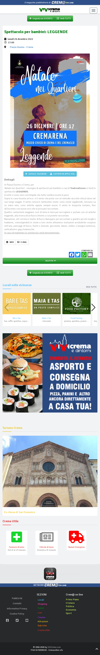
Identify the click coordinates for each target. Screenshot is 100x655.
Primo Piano (72, 599)
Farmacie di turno (16, 547)
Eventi (41, 608)
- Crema (21, 47)
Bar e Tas (17, 318)
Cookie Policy (17, 613)
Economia (71, 609)
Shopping (42, 603)
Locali (41, 599)
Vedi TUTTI (64, 18)
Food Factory (76, 318)
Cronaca (70, 602)
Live (40, 612)
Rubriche (42, 625)
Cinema (41, 617)
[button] (93, 307)
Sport (69, 613)
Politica (70, 606)
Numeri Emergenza (76, 547)
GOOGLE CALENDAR (35, 174)
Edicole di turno (47, 547)
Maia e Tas (46, 318)
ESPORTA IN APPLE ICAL (62, 174)
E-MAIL (22, 242)
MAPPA (50, 260)
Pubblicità (17, 598)
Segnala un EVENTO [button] (40, 18)
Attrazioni (43, 621)
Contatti (17, 603)
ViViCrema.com (54, 647)
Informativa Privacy (17, 608)
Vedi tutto (91, 287)
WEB (10, 242)
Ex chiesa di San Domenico (19, 512)
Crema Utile (44, 630)
